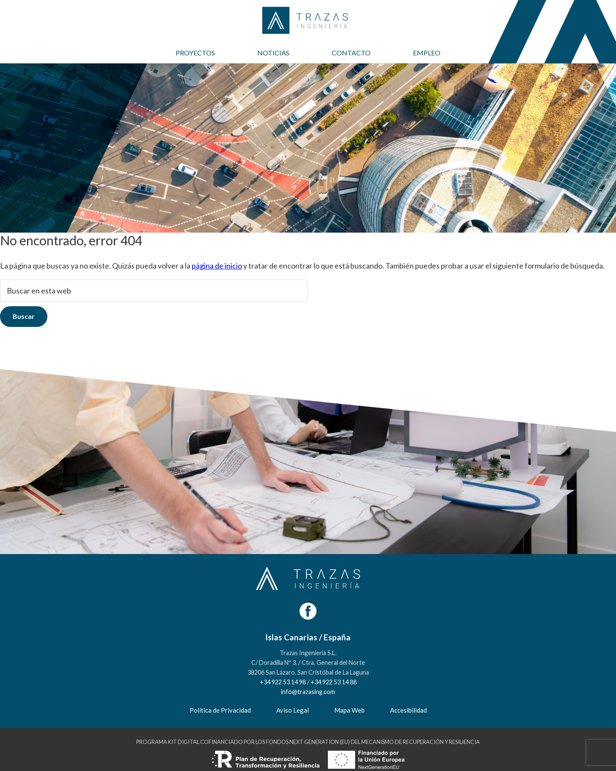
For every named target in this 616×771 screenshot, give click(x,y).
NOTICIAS (273, 53)
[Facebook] (308, 611)
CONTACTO (351, 53)
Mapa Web (349, 710)
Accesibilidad (408, 710)
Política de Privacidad (220, 710)
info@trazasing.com (308, 691)
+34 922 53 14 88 (334, 682)
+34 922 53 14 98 (283, 682)
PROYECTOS (195, 53)
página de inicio (217, 265)
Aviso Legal (292, 710)
